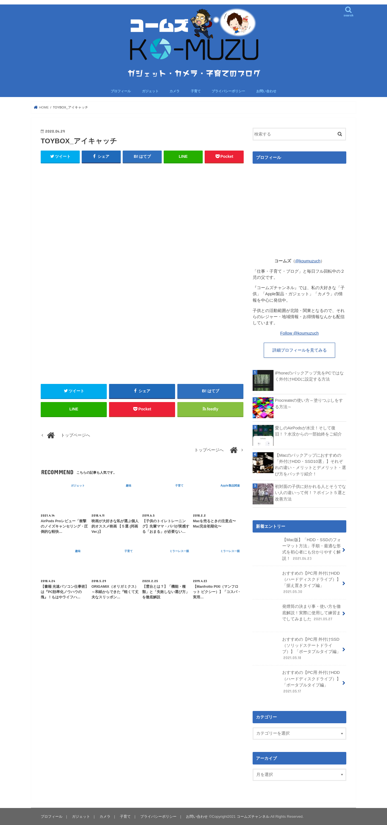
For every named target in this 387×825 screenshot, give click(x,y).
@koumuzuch (308, 261)
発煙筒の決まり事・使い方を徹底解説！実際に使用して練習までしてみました (297, 614)
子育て (196, 91)
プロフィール (121, 91)
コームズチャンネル (253, 816)
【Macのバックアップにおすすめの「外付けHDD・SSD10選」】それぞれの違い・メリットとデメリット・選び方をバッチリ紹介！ (310, 464)
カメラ (175, 91)
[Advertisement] (142, 224)
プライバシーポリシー (228, 91)
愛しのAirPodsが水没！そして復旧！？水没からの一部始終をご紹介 (308, 430)
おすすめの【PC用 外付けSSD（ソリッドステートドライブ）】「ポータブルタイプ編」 (297, 649)
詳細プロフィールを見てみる (299, 350)
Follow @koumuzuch (299, 333)
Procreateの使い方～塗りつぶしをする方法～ (309, 403)
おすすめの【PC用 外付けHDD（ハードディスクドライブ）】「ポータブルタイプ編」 (297, 682)
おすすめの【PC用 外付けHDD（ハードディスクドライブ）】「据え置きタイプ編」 (297, 583)
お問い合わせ (266, 91)
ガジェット (150, 91)
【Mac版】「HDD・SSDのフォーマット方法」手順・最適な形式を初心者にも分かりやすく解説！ (297, 550)
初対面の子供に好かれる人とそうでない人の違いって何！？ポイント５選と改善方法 (310, 492)
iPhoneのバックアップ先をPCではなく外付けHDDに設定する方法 (309, 376)
